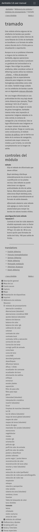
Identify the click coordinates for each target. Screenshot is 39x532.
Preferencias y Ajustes (12, 522)
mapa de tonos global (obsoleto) (18, 417)
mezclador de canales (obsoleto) (18, 428)
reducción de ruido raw (14, 478)
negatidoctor (10, 433)
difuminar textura (12, 364)
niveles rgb (10, 439)
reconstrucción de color (15, 461)
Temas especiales (10, 531)
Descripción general (11, 281)
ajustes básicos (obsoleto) (15, 317)
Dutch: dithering (14, 270)
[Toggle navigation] (34, 3)
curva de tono (11, 353)
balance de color (12, 322)
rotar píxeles (10, 489)
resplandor (10, 481)
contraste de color (12, 334)
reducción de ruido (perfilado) (17, 472)
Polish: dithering (14, 261)
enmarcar (9, 381)
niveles (8, 436)
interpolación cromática (15, 400)
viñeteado (9, 511)
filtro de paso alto (12, 389)
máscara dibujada (26, 91)
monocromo (10, 431)
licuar (8, 406)
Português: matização (16, 264)
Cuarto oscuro (9, 286)
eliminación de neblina (14, 375)
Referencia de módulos (23, 9)
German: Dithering (14, 258)
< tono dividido (11, 16)
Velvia (8, 508)
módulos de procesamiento (15, 12)
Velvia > (31, 16)
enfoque (9, 378)
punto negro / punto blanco (16, 458)
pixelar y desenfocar (13, 453)
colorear (9, 331)
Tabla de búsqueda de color (16, 500)
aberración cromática (14, 309)
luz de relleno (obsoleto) (15, 414)
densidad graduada (13, 359)
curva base (10, 350)
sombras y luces (12, 495)
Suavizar (9, 497)
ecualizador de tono (13, 372)
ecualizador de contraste (15, 370)
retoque (9, 483)
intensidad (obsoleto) (14, 397)
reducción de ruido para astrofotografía (20, 475)
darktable (9, 9)
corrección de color (13, 342)
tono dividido (11, 503)
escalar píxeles (11, 383)
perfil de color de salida (15, 450)
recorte (8, 469)
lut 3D (8, 411)
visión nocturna (11, 514)
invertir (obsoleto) (12, 403)
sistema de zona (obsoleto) (16, 492)
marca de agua (11, 425)
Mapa (6, 292)
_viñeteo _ (9, 75)
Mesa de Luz (8, 284)
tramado (9, 506)
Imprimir (7, 297)
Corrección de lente (13, 345)
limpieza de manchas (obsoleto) (18, 408)
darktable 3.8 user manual (14, 3)
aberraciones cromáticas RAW (17, 314)
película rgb (10, 445)
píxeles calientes (12, 456)
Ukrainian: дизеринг (15, 267)
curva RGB (9, 356)
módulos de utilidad (13, 519)
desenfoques (10, 361)
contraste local (11, 336)
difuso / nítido (11, 367)
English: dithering (14, 252)
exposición (10, 386)
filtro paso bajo (11, 392)
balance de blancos (13, 320)
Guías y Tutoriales (10, 528)
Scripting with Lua (10, 525)
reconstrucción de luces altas (17, 464)
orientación (10, 442)
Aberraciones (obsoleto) (15, 311)
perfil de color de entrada (15, 447)
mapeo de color (12, 420)
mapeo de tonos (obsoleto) (16, 422)
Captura (6, 289)
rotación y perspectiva (14, 486)
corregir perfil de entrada (15, 347)
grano (8, 395)
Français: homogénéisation (18, 255)
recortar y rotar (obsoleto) (15, 467)
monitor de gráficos (12, 135)
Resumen (7, 303)
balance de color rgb (13, 325)
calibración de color (13, 328)
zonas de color (11, 517)
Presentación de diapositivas (14, 295)
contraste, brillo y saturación (16, 339)
